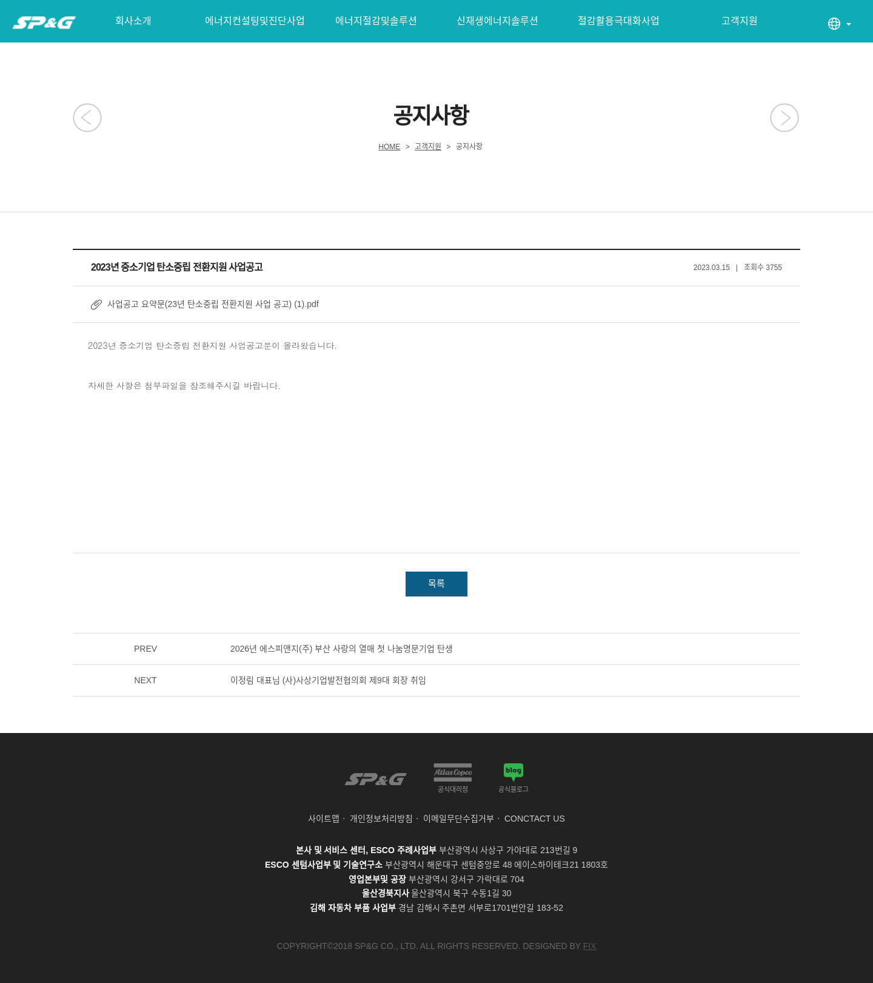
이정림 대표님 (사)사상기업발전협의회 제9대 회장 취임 (328, 680)
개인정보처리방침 (381, 818)
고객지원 (739, 21)
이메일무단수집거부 (458, 818)
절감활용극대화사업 (619, 21)
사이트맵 (324, 818)
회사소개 (133, 21)
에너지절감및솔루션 (376, 21)
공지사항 (469, 147)
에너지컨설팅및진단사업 (255, 21)
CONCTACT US (534, 818)
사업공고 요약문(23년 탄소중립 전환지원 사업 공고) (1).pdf (213, 304)
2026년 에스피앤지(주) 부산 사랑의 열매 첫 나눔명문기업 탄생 (341, 649)
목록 (436, 583)
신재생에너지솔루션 (497, 21)
